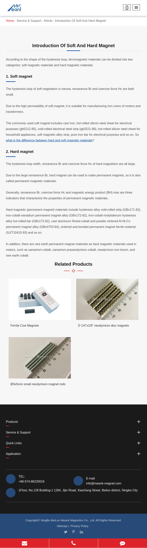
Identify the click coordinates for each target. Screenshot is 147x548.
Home (10, 20)
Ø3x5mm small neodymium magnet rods (38, 384)
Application (73, 453)
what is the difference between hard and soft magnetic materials (49, 140)
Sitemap (62, 526)
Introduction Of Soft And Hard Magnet (80, 20)
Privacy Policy (79, 526)
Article (48, 20)
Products (73, 421)
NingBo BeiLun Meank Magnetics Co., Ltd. (68, 520)
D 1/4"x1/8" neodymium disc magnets (103, 325)
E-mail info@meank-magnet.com (103, 481)
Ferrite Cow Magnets (25, 325)
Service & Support (29, 20)
